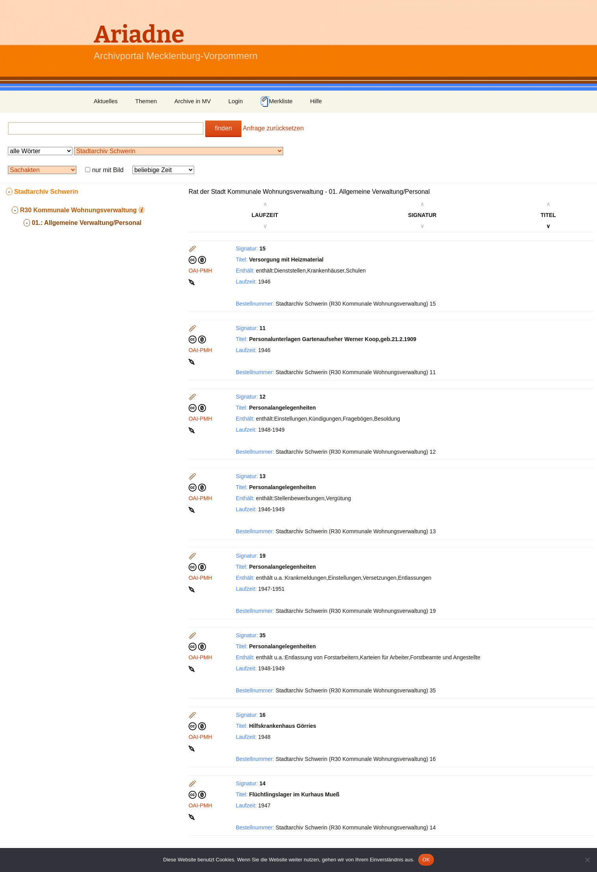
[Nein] (587, 860)
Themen (146, 101)
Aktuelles (106, 101)
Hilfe (316, 101)
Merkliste (276, 101)
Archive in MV (192, 101)
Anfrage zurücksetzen (273, 128)
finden (223, 128)
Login (235, 101)
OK (426, 860)
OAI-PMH (200, 270)
